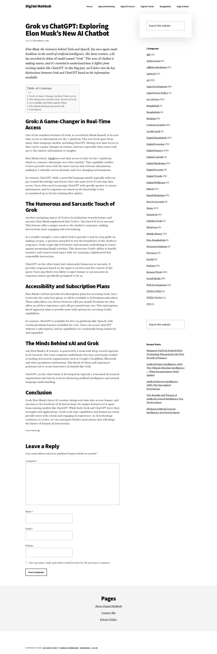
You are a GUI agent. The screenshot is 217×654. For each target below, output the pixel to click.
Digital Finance (155, 150)
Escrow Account (155, 201)
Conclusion (35, 109)
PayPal (150, 259)
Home (150, 208)
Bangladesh (153, 105)
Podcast (151, 265)
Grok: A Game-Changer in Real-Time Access (52, 96)
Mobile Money (154, 233)
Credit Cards (153, 131)
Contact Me (109, 613)
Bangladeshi (153, 112)
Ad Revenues (154, 61)
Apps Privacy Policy (157, 93)
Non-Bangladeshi (156, 240)
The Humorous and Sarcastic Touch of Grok (52, 99)
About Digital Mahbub (108, 606)
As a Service (153, 99)
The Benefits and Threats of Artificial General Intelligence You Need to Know (165, 399)
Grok (51, 158)
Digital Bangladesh (157, 137)
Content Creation (156, 125)
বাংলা (149, 304)
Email (29, 529)
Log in (95, 648)
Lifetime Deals (154, 221)
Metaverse (152, 227)
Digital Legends (155, 157)
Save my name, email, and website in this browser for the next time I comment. (69, 563)
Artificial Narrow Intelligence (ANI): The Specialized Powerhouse (162, 385)
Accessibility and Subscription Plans (48, 103)
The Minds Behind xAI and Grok (46, 106)
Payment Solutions (157, 246)
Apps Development (157, 86)
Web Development (156, 285)
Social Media (154, 278)
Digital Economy (156, 144)
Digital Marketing (156, 163)
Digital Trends (154, 176)
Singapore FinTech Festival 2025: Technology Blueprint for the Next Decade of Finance (165, 354)
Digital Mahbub (38, 6)
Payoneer (152, 253)
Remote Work (154, 272)
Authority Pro (50, 648)
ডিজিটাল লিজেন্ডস (154, 297)
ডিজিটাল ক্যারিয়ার (154, 291)
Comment (31, 461)
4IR (148, 54)
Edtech (150, 189)
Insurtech (152, 214)
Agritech (151, 73)
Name (29, 511)
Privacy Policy (108, 619)
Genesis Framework (69, 648)
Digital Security (155, 169)
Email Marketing (156, 195)
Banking (151, 118)
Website (29, 546)
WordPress (85, 648)
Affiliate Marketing (156, 67)
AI (39, 430)
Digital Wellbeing (156, 182)
